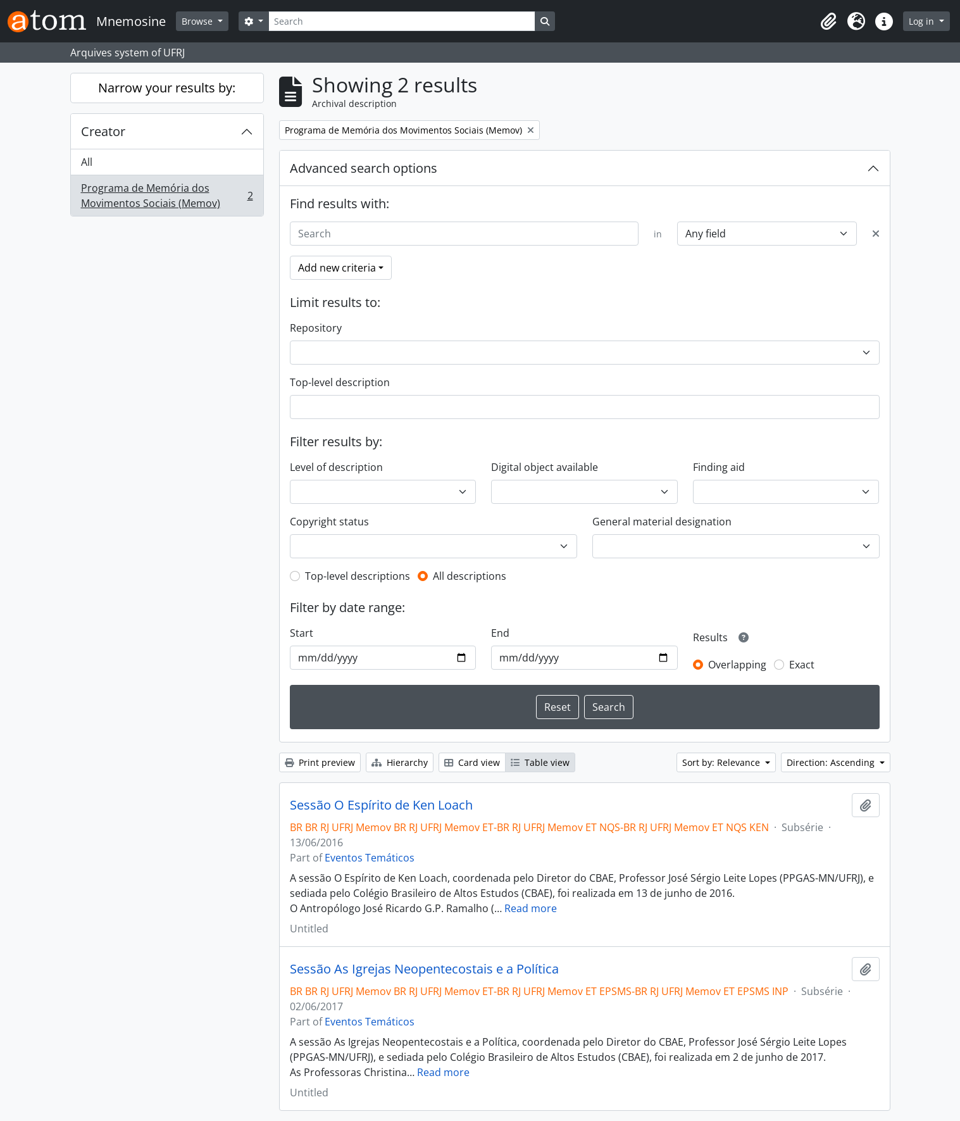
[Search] (401, 21)
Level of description (336, 467)
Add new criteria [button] (337, 268)
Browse (198, 21)
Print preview (320, 762)
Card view (472, 762)
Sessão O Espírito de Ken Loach (381, 805)
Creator (103, 131)
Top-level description (340, 382)
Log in (923, 21)
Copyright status (329, 522)
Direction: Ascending (832, 762)
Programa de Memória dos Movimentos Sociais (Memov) (166, 195)
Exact (801, 665)
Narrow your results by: (166, 87)
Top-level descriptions (357, 576)
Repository (316, 328)
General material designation (662, 522)
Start (301, 633)
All (86, 162)
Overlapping (737, 665)
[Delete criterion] (876, 233)
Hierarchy (399, 762)
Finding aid (719, 467)
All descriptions (469, 576)
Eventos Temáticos (370, 858)
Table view (540, 762)
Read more (530, 908)
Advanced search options (363, 168)
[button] (828, 21)
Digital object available (544, 467)
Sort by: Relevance (722, 762)
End (500, 633)
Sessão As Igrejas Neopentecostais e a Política (424, 969)
